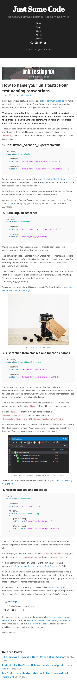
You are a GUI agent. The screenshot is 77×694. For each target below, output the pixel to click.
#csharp (27, 95)
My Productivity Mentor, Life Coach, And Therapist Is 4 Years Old (35, 674)
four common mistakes (53, 100)
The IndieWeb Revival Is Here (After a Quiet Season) (38, 658)
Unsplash (48, 347)
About (38, 27)
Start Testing (7, 203)
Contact (38, 38)
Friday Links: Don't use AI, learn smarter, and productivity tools (37, 666)
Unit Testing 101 (59, 587)
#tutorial (18, 95)
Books (39, 30)
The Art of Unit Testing (54, 179)
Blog (38, 23)
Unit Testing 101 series (37, 623)
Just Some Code (38, 9)
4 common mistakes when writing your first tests (49, 620)
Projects (38, 34)
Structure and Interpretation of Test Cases (35, 566)
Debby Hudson (37, 347)
